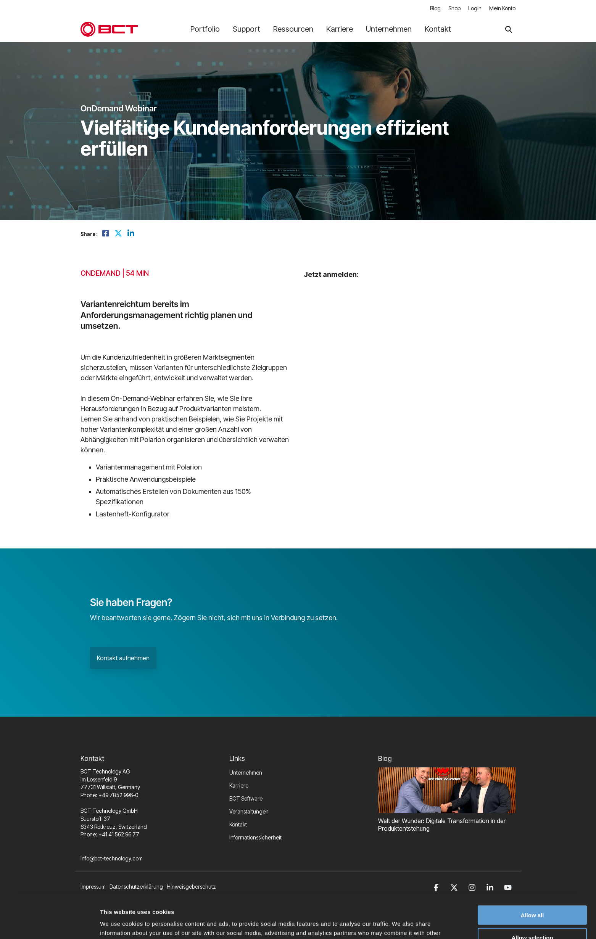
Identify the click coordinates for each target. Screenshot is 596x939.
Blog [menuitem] (435, 8)
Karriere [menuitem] (238, 785)
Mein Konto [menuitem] (502, 8)
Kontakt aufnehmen (123, 658)
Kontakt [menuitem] (238, 824)
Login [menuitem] (475, 8)
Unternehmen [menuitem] (245, 772)
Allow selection (532, 894)
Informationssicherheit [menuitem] (255, 837)
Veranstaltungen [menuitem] (249, 811)
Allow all (532, 872)
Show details (400, 924)
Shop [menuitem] (454, 8)
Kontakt (438, 29)
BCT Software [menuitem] (246, 798)
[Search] (509, 29)
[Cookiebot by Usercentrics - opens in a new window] (49, 924)
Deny (532, 917)
